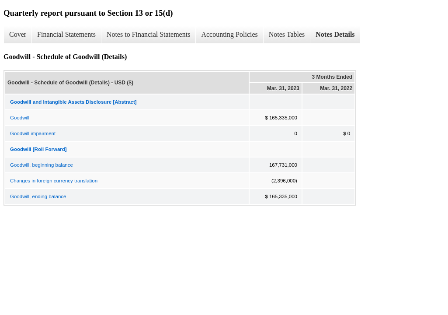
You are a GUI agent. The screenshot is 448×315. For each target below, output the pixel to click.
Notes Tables (287, 34)
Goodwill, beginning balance (41, 165)
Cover (17, 34)
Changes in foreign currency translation (53, 180)
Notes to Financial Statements (149, 34)
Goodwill (19, 117)
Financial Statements (66, 34)
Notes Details (335, 34)
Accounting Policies (229, 34)
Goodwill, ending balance (38, 196)
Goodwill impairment (33, 133)
